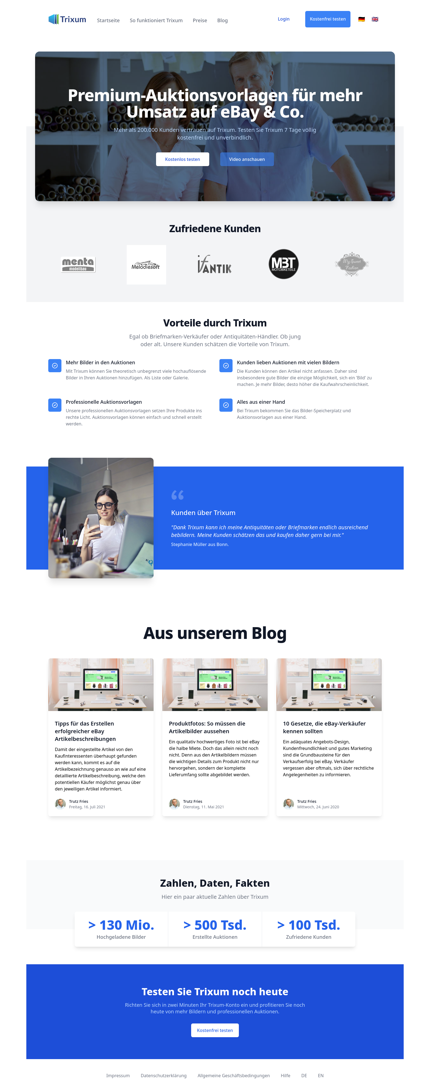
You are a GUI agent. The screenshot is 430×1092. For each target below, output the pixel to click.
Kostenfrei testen (328, 19)
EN (321, 1076)
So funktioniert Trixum (156, 20)
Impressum (118, 1076)
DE (304, 1076)
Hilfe (285, 1076)
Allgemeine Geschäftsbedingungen (234, 1076)
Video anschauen (247, 159)
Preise (200, 20)
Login (284, 19)
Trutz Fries (78, 801)
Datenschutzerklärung (163, 1076)
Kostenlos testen (182, 159)
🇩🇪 (361, 19)
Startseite (109, 20)
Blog (222, 20)
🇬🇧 (375, 19)
